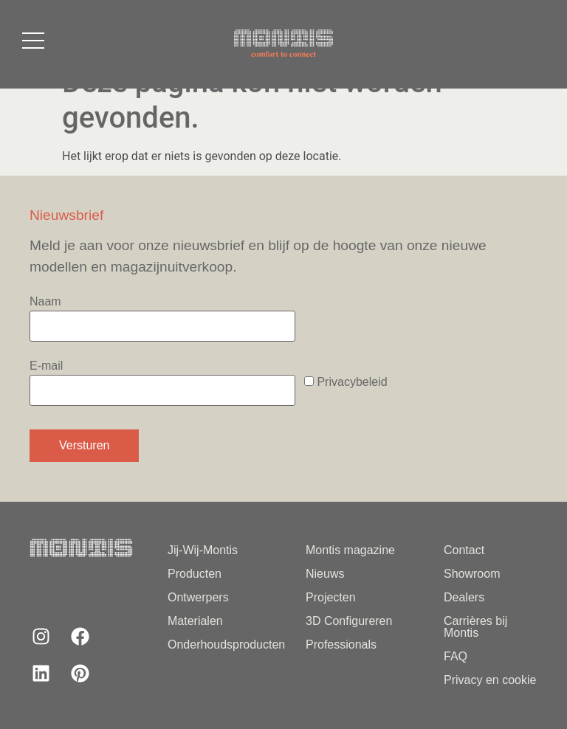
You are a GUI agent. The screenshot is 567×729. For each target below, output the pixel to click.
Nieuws (325, 573)
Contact (464, 550)
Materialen (195, 621)
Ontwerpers (198, 597)
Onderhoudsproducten (218, 644)
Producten (194, 573)
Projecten (331, 597)
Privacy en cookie (490, 680)
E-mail (162, 382)
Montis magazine (350, 550)
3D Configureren (349, 621)
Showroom (472, 573)
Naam (162, 318)
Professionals (341, 644)
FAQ (455, 656)
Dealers (464, 597)
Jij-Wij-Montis (203, 550)
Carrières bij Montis (475, 627)
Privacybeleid (352, 382)
